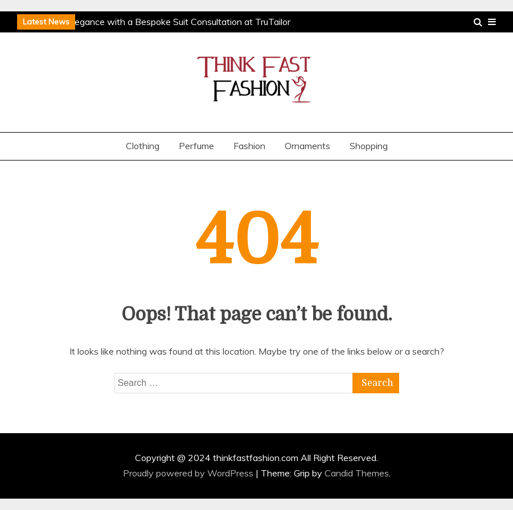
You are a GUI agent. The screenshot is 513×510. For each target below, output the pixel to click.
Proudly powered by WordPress (189, 473)
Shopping (369, 145)
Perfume (196, 145)
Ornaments (307, 145)
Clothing (142, 145)
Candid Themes (357, 473)
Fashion (249, 145)
